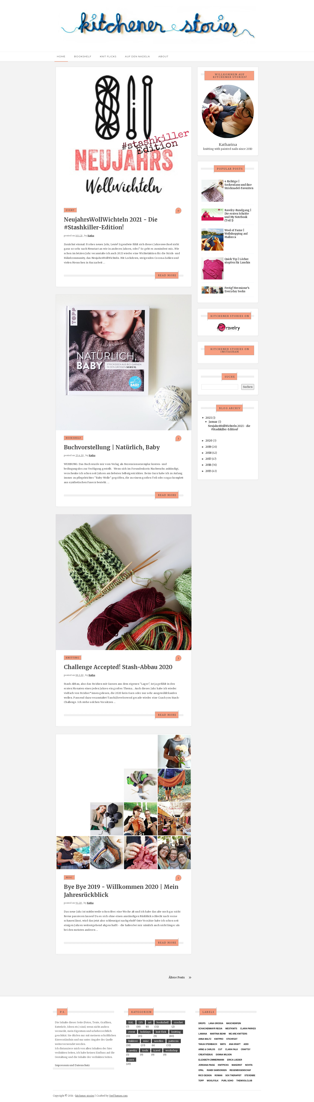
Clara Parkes (248, 1028)
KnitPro (218, 1039)
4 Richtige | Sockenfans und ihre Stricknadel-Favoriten (238, 185)
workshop (171, 1050)
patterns (174, 1041)
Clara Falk (231, 1049)
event (70, 210)
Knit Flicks (108, 56)
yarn (131, 1059)
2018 (208, 453)
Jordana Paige (206, 1065)
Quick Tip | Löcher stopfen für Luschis (237, 260)
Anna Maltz (204, 1039)
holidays (145, 1031)
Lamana (202, 1034)
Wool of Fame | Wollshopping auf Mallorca (236, 234)
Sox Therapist (233, 1075)
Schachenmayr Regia (210, 1028)
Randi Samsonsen (217, 1070)
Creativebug (205, 1055)
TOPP (201, 1081)
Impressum (62, 1065)
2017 (208, 459)
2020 (208, 440)
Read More (167, 275)
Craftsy (245, 1049)
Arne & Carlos (206, 1049)
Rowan (218, 1075)
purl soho (227, 1081)
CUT (220, 1049)
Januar (213, 421)
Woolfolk (212, 1081)
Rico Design (205, 1075)
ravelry (132, 1050)
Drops (202, 1023)
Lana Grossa (215, 1023)
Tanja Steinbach (207, 1044)
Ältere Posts (177, 977)
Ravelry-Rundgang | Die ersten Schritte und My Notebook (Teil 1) (237, 215)
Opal (201, 1070)
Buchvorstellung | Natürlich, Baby (112, 447)
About (163, 56)
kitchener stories (84, 1095)
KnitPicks (223, 1065)
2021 (208, 417)
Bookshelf (82, 56)
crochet (178, 1022)
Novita (249, 1065)
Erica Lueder (234, 1060)
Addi (246, 1044)
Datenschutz (82, 1065)
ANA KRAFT (235, 1044)
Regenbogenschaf (240, 1070)
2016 (208, 465)
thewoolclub (244, 1081)
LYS (141, 1022)
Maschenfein (233, 1023)
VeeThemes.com (118, 1095)
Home (61, 56)
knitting (72, 657)
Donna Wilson (224, 1055)
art (149, 1022)
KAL (130, 1022)
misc (69, 877)
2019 (208, 447)
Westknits (231, 1028)
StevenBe (250, 1075)
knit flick (161, 1031)
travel (156, 1050)
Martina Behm (218, 1034)
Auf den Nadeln (137, 56)
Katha (91, 235)
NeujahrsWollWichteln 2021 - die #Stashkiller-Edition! (229, 427)
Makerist (237, 1065)
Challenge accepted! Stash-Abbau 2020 (118, 667)
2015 (208, 471)
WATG (223, 1044)
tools (145, 1050)
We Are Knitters (238, 1034)
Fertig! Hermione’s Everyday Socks (236, 289)
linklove (133, 1041)
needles (158, 1041)
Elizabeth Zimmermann (211, 1060)
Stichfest (232, 1039)
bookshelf (73, 438)
